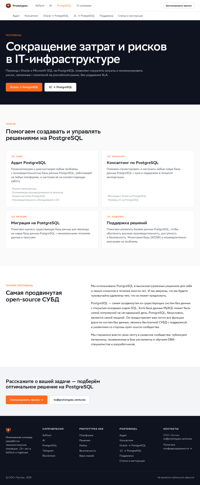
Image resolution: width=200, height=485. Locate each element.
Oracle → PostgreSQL (56, 15)
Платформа (86, 435)
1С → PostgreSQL (84, 15)
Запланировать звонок (179, 5)
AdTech (39, 5)
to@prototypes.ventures (70, 399)
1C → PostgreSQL (60, 87)
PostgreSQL (64, 5)
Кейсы (83, 445)
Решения (84, 440)
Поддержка (106, 15)
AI (50, 5)
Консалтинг (31, 15)
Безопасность (87, 450)
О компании (84, 5)
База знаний (86, 455)
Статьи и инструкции (130, 15)
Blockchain (48, 455)
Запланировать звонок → (26, 399)
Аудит (16, 15)
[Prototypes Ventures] (16, 5)
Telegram (48, 450)
